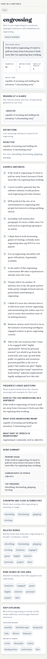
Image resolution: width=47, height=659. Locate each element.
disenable (18, 643)
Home (5, 10)
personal (9, 562)
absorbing (16, 154)
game (7, 556)
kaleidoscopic (22, 627)
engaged (33, 550)
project (20, 562)
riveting (6, 157)
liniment (27, 633)
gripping (38, 154)
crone (7, 643)
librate (16, 633)
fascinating (27, 154)
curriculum (26, 649)
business (20, 550)
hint (38, 649)
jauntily (8, 627)
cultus (30, 643)
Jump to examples (12, 37)
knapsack (37, 627)
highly (17, 556)
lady (7, 633)
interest (27, 556)
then (30, 562)
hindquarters (11, 649)
